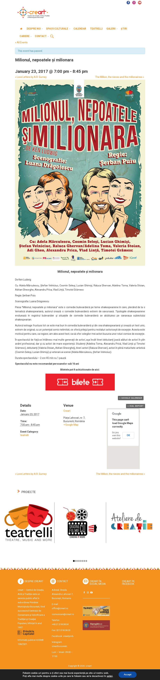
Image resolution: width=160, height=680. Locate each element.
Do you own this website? (116, 435)
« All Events (21, 42)
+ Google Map (70, 424)
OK (128, 435)
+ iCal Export (136, 406)
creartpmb (68, 636)
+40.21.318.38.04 (60, 624)
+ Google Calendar (130, 398)
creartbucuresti (59, 646)
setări (111, 676)
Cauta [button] (52, 36)
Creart (66, 410)
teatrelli (24, 435)
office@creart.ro (60, 608)
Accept (129, 674)
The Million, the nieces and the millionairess (119, 77)
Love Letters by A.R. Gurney (31, 77)
